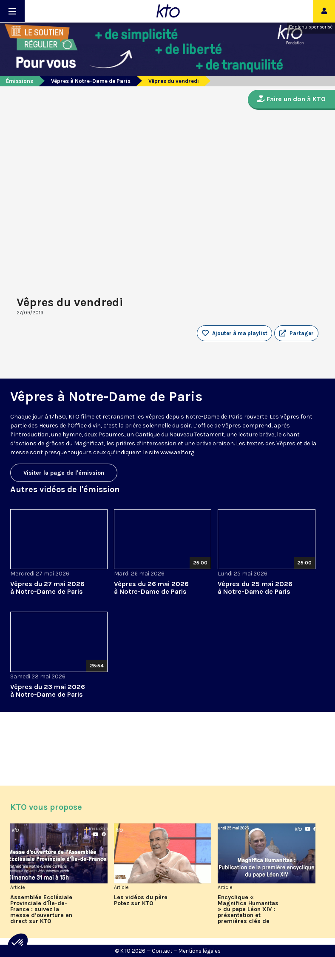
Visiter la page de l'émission (63, 472)
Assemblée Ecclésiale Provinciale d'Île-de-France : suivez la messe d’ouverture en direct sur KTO (41, 909)
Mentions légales (200, 951)
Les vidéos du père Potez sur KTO (141, 900)
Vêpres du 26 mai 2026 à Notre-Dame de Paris (151, 587)
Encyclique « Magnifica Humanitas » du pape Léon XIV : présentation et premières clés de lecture (248, 909)
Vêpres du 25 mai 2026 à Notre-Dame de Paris (255, 587)
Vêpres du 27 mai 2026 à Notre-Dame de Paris (47, 587)
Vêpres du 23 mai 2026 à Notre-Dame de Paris (47, 690)
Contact (162, 951)
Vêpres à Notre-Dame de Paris (91, 81)
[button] (296, 333)
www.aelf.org (177, 452)
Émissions (19, 81)
